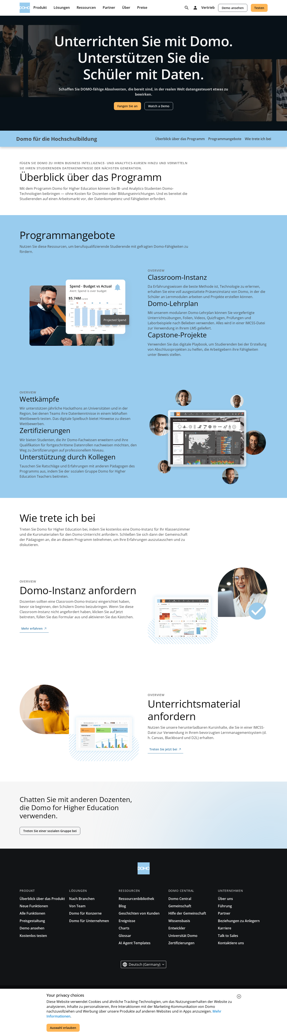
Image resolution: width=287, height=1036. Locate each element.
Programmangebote (224, 138)
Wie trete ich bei (258, 138)
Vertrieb (208, 8)
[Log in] (195, 7)
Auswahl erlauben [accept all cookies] (63, 1028)
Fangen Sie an (127, 106)
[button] (143, 964)
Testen (259, 8)
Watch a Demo (158, 106)
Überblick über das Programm (180, 138)
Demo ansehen (233, 8)
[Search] (186, 7)
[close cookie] (239, 996)
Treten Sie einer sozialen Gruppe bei (50, 831)
